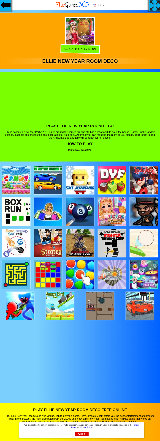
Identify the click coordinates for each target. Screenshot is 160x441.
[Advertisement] (80, 100)
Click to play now (79, 49)
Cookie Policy (86, 427)
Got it (81, 434)
